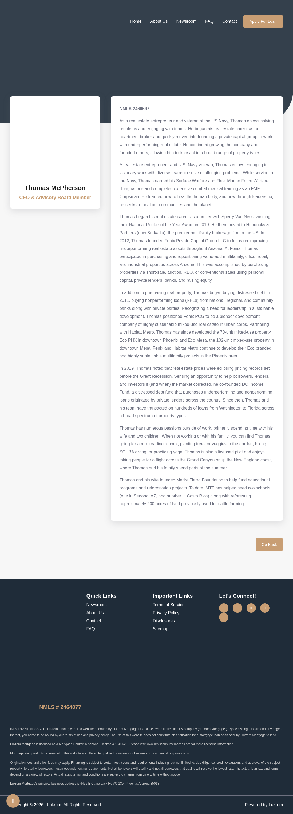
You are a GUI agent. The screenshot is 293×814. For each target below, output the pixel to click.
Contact (229, 21)
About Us (159, 21)
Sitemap (160, 629)
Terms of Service (168, 605)
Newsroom (186, 21)
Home (136, 21)
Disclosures (164, 621)
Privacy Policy (166, 613)
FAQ (209, 21)
